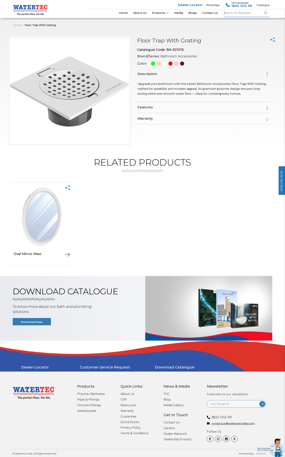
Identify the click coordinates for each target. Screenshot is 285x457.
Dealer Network (175, 434)
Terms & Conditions (134, 433)
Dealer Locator (190, 5)
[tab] (203, 75)
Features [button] (145, 107)
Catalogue (263, 5)
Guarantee (128, 416)
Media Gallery (174, 405)
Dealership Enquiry (178, 439)
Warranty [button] (145, 119)
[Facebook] (209, 439)
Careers (169, 428)
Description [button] (147, 74)
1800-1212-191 (221, 417)
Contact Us (172, 422)
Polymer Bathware (91, 394)
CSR (124, 399)
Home (17, 25)
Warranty (127, 411)
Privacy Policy (131, 427)
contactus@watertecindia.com (233, 423)
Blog (167, 399)
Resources (128, 405)
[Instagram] (217, 439)
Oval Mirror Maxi (27, 254)
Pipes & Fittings (88, 399)
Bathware (243, 13)
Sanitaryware (86, 411)
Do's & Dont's (130, 422)
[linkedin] (225, 439)
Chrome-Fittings (89, 405)
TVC (167, 394)
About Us (127, 394)
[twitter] (234, 439)
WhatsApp (213, 5)
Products (160, 13)
